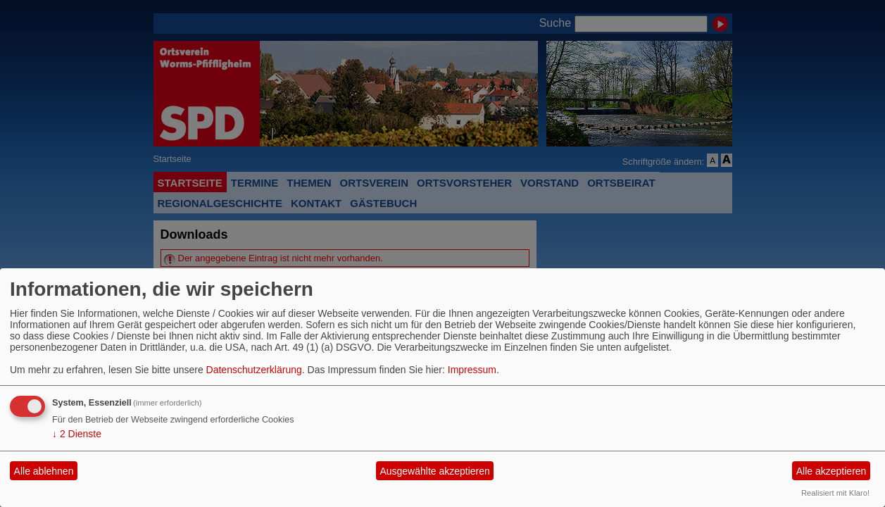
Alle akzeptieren (831, 471)
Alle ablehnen (44, 471)
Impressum (472, 369)
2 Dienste (76, 433)
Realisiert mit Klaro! (835, 493)
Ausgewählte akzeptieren (434, 471)
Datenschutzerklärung (254, 369)
